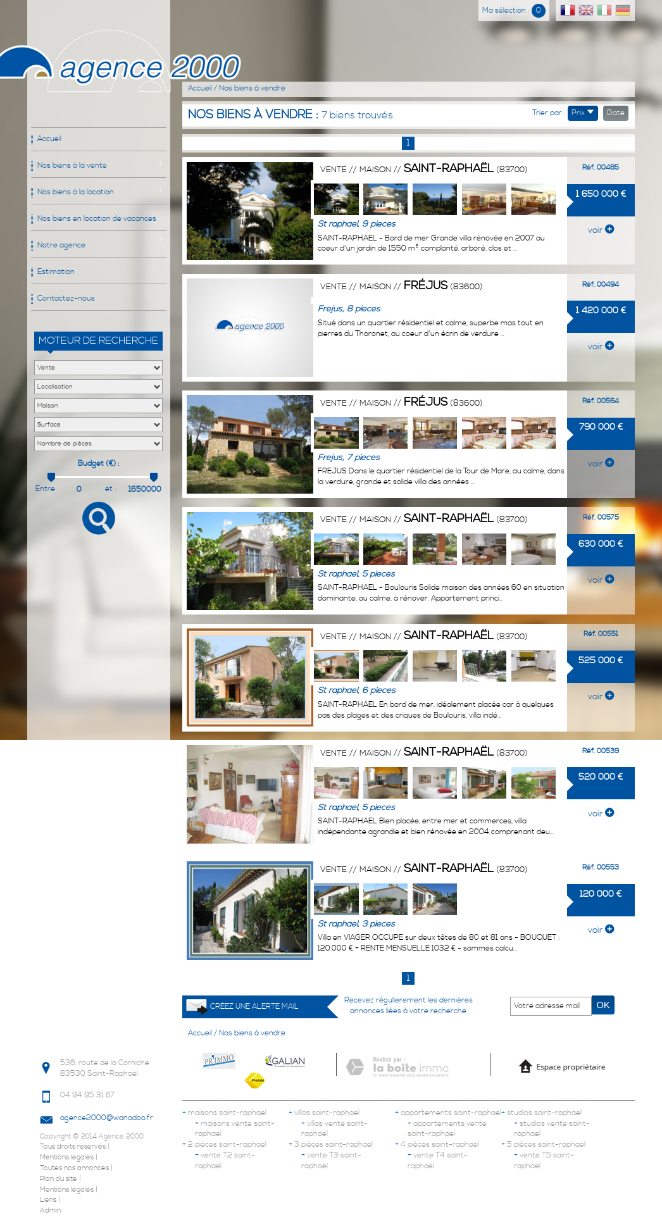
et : (110, 489)
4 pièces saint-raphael (437, 1144)
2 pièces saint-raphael (224, 1144)
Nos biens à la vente (72, 165)
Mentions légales (67, 1189)
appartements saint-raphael (448, 1113)
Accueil (49, 139)
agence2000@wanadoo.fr (106, 1118)
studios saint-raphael (541, 1113)
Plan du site (58, 1179)
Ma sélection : (514, 10)
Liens (48, 1199)
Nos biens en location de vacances (96, 218)
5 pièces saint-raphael (543, 1144)
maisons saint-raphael (224, 1113)
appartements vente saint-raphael (447, 1129)
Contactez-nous (66, 298)
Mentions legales (67, 1157)
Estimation (56, 272)
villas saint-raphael (324, 1113)
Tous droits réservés (73, 1146)
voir (601, 230)
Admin (50, 1210)
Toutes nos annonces (74, 1168)
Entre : (45, 489)
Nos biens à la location (75, 192)
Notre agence (61, 245)
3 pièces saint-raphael (331, 1144)
